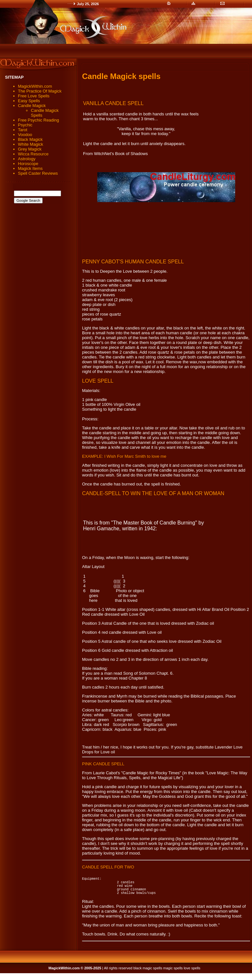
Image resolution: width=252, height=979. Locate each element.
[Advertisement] (166, 230)
